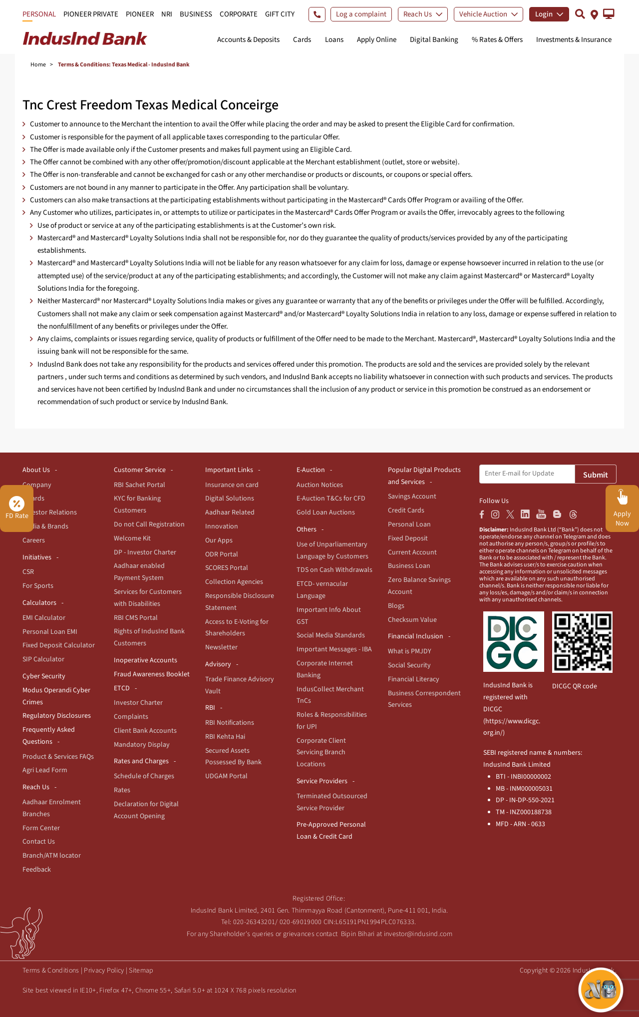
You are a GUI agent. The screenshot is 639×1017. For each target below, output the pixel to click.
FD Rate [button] (16, 508)
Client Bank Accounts (145, 731)
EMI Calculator (43, 618)
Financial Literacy (413, 679)
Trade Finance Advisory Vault (239, 685)
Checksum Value (412, 620)
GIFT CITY (280, 14)
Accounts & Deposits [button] (248, 39)
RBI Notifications (229, 723)
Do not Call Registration (149, 524)
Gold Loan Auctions (326, 512)
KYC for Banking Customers (137, 504)
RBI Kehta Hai (225, 737)
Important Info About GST (329, 616)
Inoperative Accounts (145, 660)
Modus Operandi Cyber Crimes (56, 696)
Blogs (396, 606)
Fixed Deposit (408, 538)
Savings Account (412, 497)
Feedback (36, 870)
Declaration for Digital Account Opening (146, 810)
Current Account (412, 552)
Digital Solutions (229, 499)
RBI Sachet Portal (139, 485)
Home (38, 64)
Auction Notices (320, 485)
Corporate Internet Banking (325, 669)
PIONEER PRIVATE (90, 14)
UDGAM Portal (226, 776)
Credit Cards (406, 510)
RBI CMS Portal (136, 618)
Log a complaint (361, 14)
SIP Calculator (43, 659)
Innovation (221, 526)
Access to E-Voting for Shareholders (237, 628)
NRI (166, 14)
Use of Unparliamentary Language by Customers (332, 550)
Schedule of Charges (144, 776)
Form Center (41, 828)
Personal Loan (409, 524)
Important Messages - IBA (334, 649)
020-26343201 (254, 922)
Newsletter (221, 647)
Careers (33, 540)
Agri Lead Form (44, 770)
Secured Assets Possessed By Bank (233, 757)
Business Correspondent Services (424, 699)
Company (36, 485)
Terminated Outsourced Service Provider (332, 802)
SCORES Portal (226, 568)
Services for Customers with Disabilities (148, 598)
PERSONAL (39, 14)
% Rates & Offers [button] (497, 39)
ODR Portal (221, 554)
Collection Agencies (234, 582)
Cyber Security (43, 676)
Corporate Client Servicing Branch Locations (321, 753)
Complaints (131, 717)
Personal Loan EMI (49, 632)
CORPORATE (239, 14)
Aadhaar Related (230, 512)
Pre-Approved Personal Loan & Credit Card (331, 831)
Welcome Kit (132, 538)
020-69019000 (301, 922)
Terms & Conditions (50, 971)
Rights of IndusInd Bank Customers (149, 637)
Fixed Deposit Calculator (58, 645)
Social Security (409, 665)
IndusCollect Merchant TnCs (330, 695)
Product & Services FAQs (58, 757)
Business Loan (409, 566)
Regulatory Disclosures (56, 716)
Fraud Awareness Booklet (152, 674)
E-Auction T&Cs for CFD (331, 499)
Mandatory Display (142, 745)
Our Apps (219, 540)
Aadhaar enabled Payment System (139, 572)
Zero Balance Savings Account (419, 586)
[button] (609, 14)
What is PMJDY (409, 651)
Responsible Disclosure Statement (239, 602)
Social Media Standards (331, 635)
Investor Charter (138, 703)
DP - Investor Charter (145, 552)
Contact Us (38, 842)
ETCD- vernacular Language (322, 590)
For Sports (37, 586)
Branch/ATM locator (51, 856)
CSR (28, 572)
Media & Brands (45, 526)
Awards (33, 499)
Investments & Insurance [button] (574, 39)
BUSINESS (196, 14)
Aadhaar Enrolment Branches (51, 808)
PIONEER (140, 14)
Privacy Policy (104, 971)
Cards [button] (302, 39)
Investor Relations (49, 512)
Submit (595, 475)
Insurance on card (232, 485)
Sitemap (141, 971)
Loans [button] (334, 39)
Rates (122, 790)
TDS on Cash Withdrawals (334, 570)
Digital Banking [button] (434, 39)
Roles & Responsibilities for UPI (332, 721)
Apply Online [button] (376, 39)
